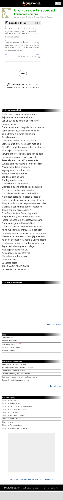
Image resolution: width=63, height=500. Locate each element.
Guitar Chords (7, 338)
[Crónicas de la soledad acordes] (20, 479)
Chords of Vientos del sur (11, 419)
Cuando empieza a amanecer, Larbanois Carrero (20, 377)
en (45, 488)
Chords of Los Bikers (10, 413)
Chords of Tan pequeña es (12, 425)
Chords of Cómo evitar (10, 400)
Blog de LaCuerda (12, 345)
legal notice (26, 488)
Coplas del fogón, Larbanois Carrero (15, 380)
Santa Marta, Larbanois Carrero (14, 365)
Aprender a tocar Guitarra (11, 348)
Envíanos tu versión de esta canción (23, 79)
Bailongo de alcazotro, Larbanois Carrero (17, 368)
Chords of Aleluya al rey (11, 403)
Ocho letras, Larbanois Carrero (13, 371)
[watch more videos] (53, 324)
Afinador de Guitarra (9, 341)
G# (6, 54)
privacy (36, 488)
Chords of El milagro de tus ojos (14, 410)
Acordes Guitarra (8, 351)
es (41, 488)
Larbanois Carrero (26, 14)
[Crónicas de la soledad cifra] (44, 479)
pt (48, 488)
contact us (55, 488)
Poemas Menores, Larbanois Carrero (16, 374)
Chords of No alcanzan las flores (14, 428)
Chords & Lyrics (17, 23)
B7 (35, 30)
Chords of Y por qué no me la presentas (17, 406)
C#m (37, 54)
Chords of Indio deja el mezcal (13, 416)
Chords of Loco (7, 422)
